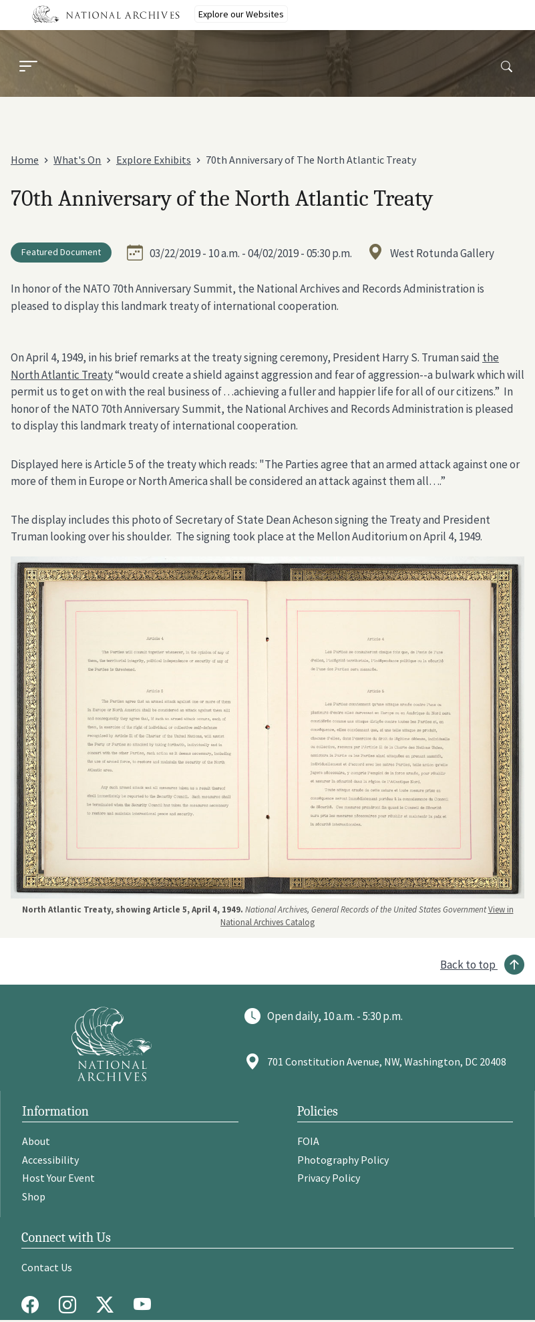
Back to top (468, 964)
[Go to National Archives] (111, 1044)
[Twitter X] (108, 1304)
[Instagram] (71, 1304)
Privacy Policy (328, 1177)
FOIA (308, 1141)
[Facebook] (33, 1304)
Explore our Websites (241, 14)
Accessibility (50, 1159)
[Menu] (28, 67)
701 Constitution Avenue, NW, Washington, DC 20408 (386, 1061)
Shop (33, 1196)
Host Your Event (58, 1177)
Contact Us (46, 1267)
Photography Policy (343, 1159)
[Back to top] (482, 964)
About (36, 1141)
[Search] (506, 67)
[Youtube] (146, 1304)
